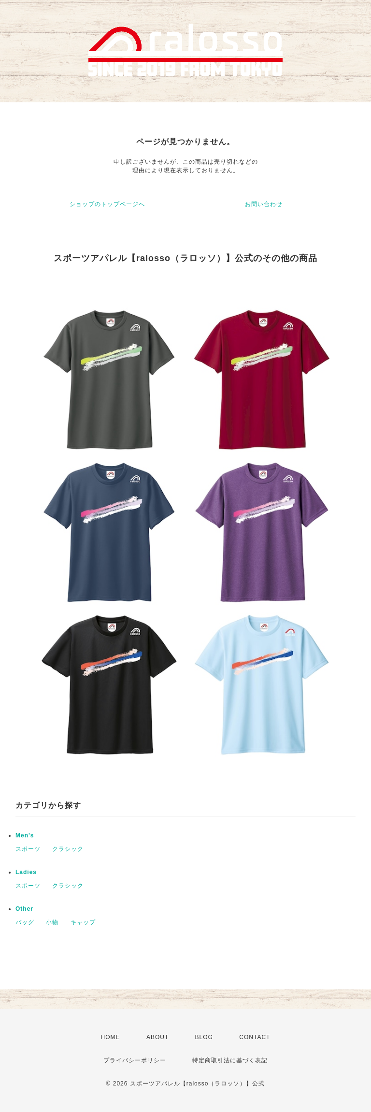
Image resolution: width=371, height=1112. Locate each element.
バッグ (24, 922)
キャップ (83, 922)
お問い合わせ (264, 204)
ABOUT (157, 1037)
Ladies (26, 872)
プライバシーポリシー (134, 1060)
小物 (52, 922)
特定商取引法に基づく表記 (230, 1060)
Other (24, 908)
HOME (110, 1037)
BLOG (204, 1037)
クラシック (68, 849)
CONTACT (254, 1037)
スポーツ (28, 849)
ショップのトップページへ (107, 204)
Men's (24, 835)
